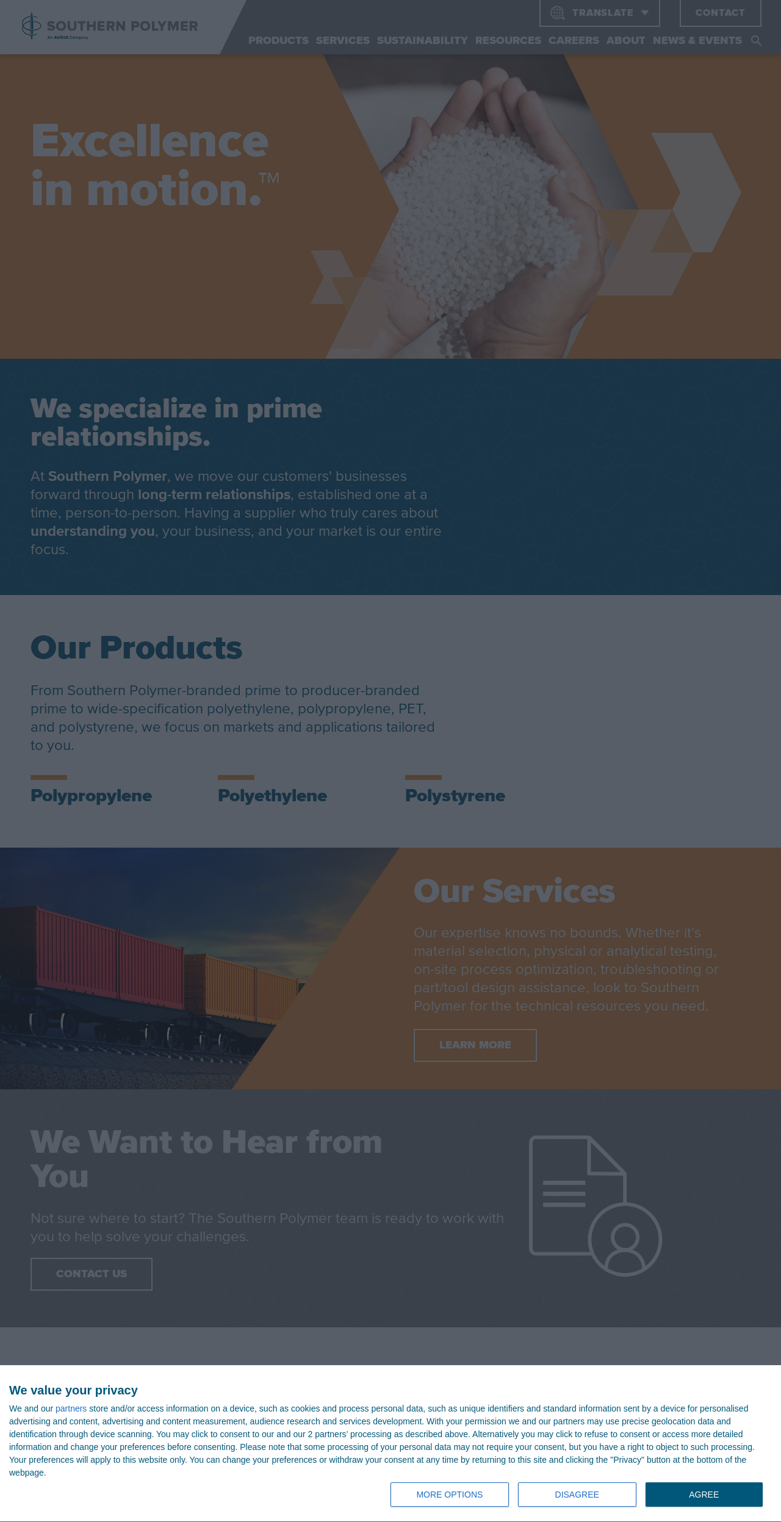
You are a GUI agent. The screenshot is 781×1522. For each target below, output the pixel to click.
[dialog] (390, 1444)
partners (71, 1408)
